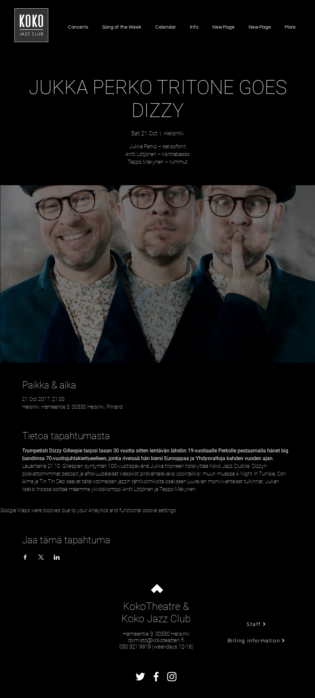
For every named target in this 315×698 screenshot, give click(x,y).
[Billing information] (256, 640)
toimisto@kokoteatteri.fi (156, 640)
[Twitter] (140, 676)
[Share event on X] (41, 557)
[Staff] (256, 624)
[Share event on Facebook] (25, 557)
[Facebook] (156, 676)
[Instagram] (172, 676)
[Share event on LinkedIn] (57, 557)
